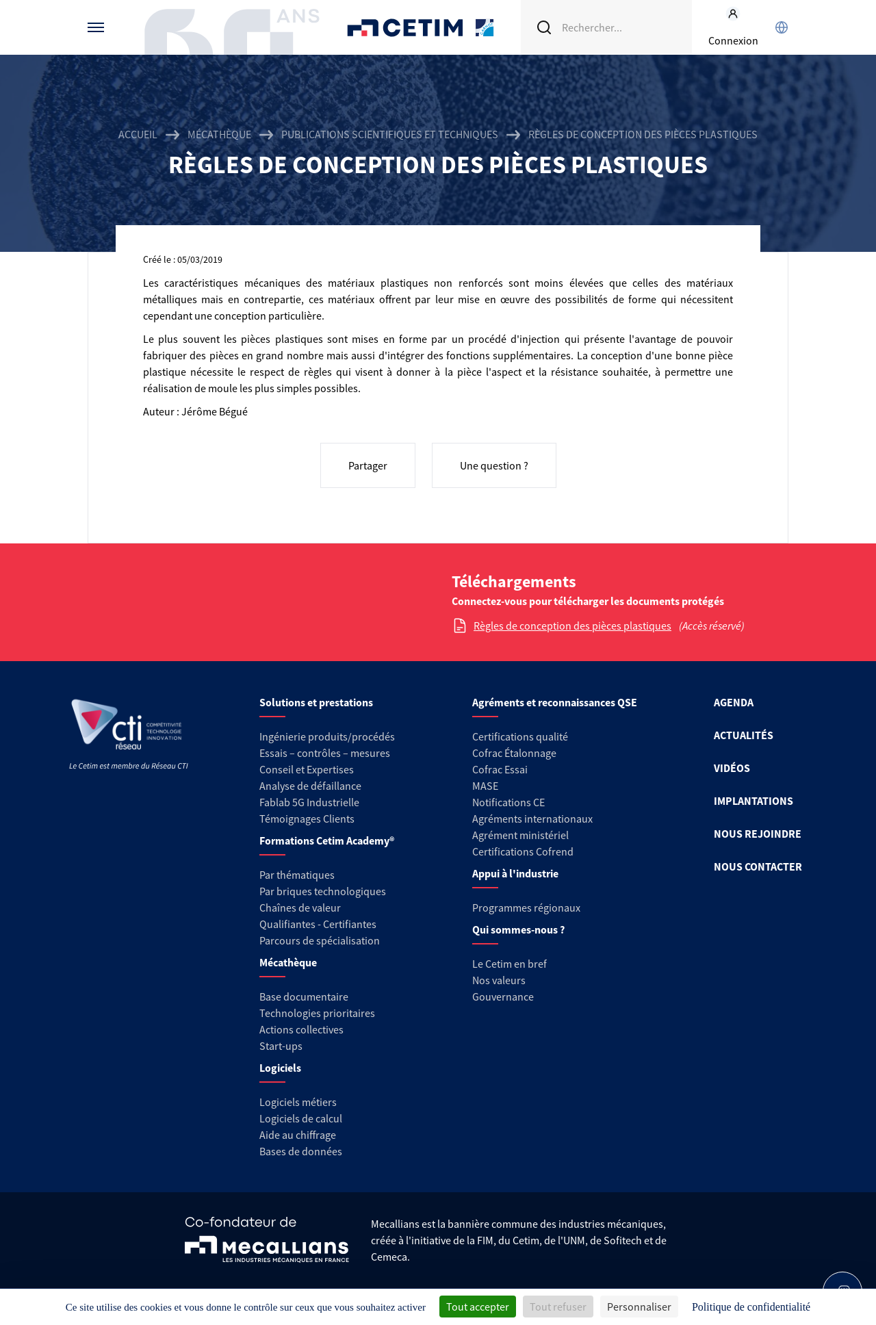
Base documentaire (303, 996)
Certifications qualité (520, 736)
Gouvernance (503, 996)
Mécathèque (219, 134)
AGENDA (733, 702)
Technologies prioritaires (317, 1013)
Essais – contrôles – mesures (324, 753)
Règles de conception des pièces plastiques (572, 625)
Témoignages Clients (307, 818)
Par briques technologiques (322, 891)
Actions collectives (301, 1029)
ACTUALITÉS (743, 735)
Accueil (137, 134)
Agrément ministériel (520, 835)
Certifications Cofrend (523, 851)
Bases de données (300, 1151)
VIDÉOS (732, 768)
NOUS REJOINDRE (757, 833)
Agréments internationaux (532, 818)
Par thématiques (297, 875)
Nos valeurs (499, 980)
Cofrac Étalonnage (514, 753)
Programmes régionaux (526, 907)
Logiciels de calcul (300, 1118)
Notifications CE (508, 802)
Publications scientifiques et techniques (389, 134)
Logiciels (280, 1068)
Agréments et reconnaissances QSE (554, 702)
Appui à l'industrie (515, 873)
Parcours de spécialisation (319, 940)
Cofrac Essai (500, 769)
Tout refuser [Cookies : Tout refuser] (558, 1306)
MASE (485, 786)
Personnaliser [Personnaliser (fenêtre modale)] (639, 1306)
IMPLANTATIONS (753, 801)
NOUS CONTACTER (758, 866)
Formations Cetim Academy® (326, 840)
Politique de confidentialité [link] (751, 1307)
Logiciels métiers (298, 1102)
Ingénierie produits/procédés (327, 736)
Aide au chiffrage (297, 1135)
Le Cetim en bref (509, 963)
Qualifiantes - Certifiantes (317, 924)
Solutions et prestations (316, 702)
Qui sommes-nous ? (518, 929)
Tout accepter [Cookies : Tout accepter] (477, 1306)
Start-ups (280, 1046)
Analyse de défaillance (310, 786)
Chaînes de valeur (300, 907)
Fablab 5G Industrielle (309, 802)
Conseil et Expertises (306, 769)
